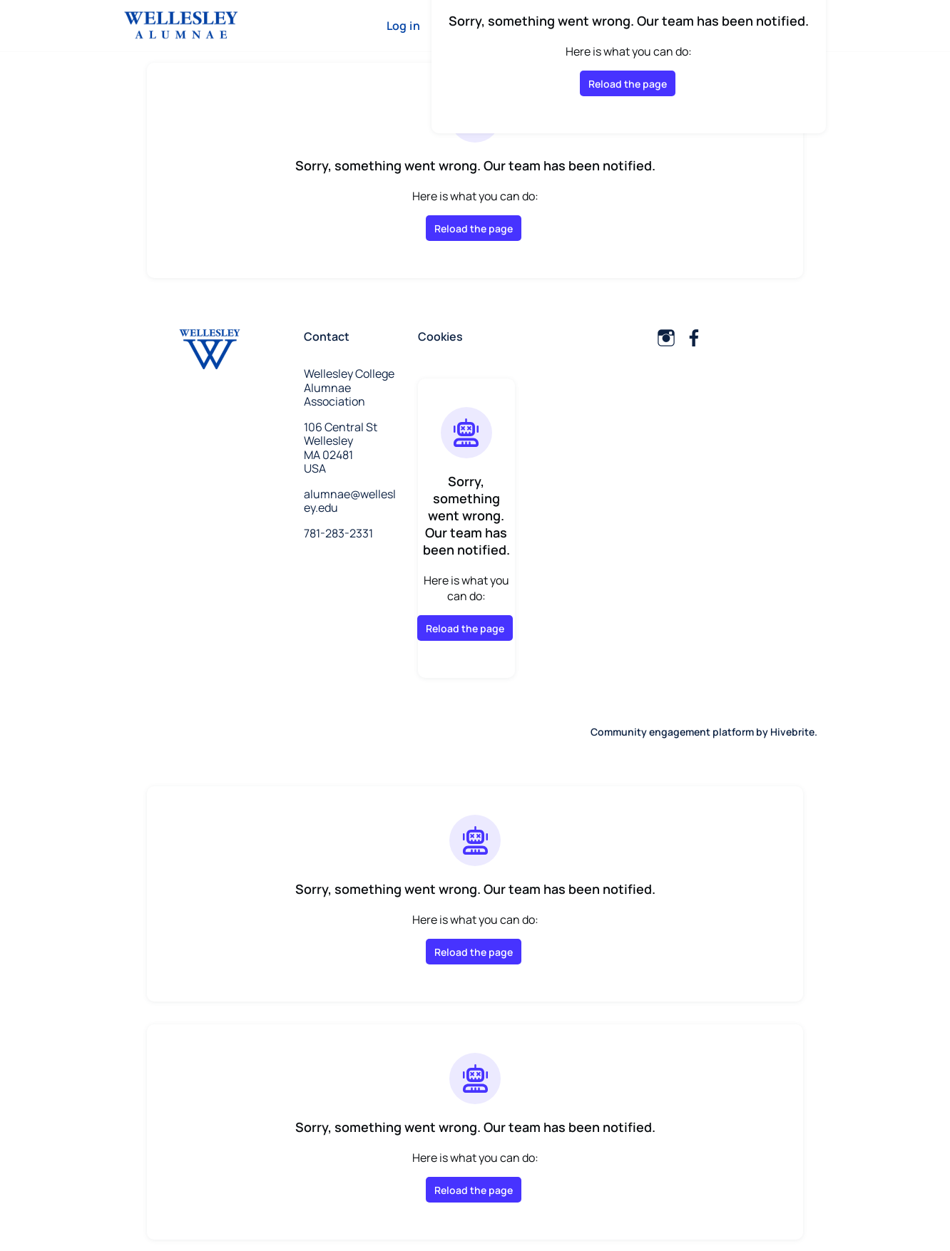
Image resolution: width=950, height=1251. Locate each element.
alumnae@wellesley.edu (350, 501)
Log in (403, 26)
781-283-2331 (338, 533)
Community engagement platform (672, 731)
